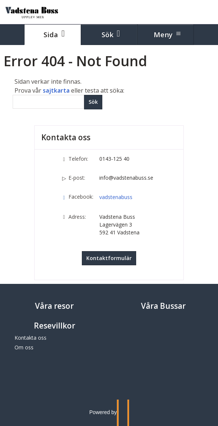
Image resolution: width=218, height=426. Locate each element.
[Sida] (52, 34)
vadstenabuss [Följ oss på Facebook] (115, 197)
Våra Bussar (163, 306)
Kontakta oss (31, 337)
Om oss (24, 347)
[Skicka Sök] (93, 102)
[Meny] (165, 34)
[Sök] (48, 102)
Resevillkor (54, 325)
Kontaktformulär (109, 258)
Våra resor (54, 306)
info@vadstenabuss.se (126, 177)
